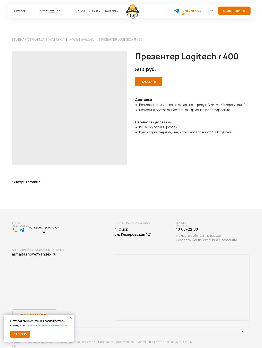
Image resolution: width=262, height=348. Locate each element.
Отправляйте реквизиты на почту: (38, 249)
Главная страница (28, 39)
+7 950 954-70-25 (191, 12)
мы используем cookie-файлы (46, 325)
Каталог (57, 39)
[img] (212, 11)
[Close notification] (71, 318)
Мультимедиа (82, 39)
